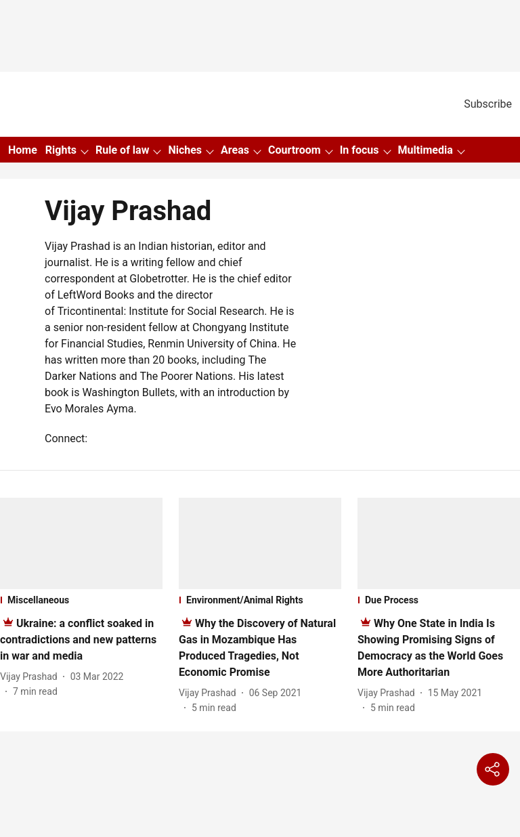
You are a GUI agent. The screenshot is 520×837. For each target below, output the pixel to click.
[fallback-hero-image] (81, 543)
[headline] (78, 639)
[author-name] (31, 677)
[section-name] (81, 600)
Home (22, 150)
